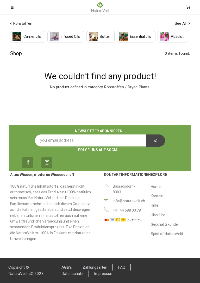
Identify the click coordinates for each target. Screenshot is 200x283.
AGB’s (66, 267)
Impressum (104, 273)
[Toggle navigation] (12, 7)
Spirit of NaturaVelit (167, 234)
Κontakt (157, 196)
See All (182, 23)
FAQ (121, 267)
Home (156, 186)
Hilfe (154, 205)
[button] (155, 140)
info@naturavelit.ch (129, 201)
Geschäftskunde (164, 224)
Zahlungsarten (95, 267)
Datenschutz (72, 273)
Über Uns (158, 215)
